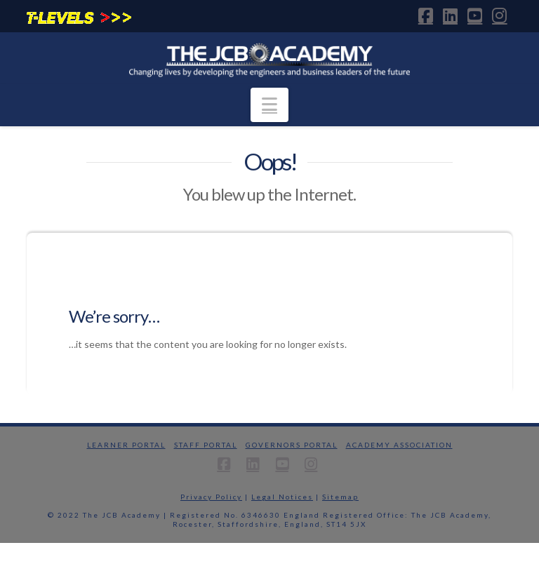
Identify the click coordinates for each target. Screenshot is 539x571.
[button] (269, 105)
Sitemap (340, 496)
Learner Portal (126, 445)
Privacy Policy (211, 496)
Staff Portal (205, 445)
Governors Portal (292, 445)
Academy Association (399, 445)
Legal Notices (282, 496)
